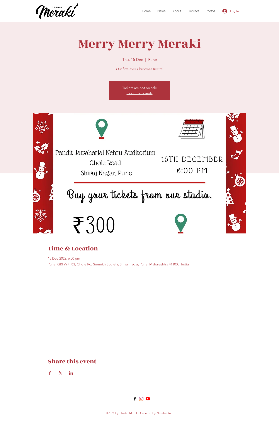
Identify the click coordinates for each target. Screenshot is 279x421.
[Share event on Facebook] (50, 373)
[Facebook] (135, 399)
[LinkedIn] (148, 399)
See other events (140, 93)
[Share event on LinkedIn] (71, 373)
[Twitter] (141, 399)
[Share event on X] (60, 373)
